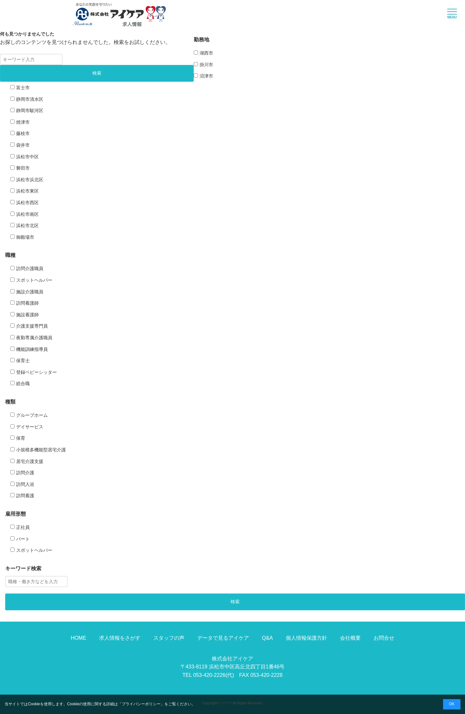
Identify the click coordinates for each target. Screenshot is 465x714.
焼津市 (23, 122)
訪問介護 (25, 472)
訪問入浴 (25, 484)
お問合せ (384, 638)
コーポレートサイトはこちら (232, 691)
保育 (20, 438)
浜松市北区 (27, 225)
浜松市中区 (27, 156)
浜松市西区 (27, 202)
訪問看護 (25, 495)
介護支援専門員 (32, 326)
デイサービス (29, 426)
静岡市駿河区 (29, 110)
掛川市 (206, 64)
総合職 (23, 383)
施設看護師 (27, 314)
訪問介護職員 (29, 268)
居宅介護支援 (29, 461)
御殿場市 (25, 237)
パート (23, 538)
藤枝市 (23, 133)
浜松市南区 (27, 214)
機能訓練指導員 (32, 349)
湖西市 (206, 53)
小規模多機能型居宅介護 (41, 449)
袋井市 (23, 145)
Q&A (267, 638)
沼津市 (206, 76)
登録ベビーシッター (36, 372)
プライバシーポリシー (141, 704)
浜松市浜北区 (29, 179)
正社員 (23, 527)
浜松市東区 (27, 191)
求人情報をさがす (119, 638)
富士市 (23, 87)
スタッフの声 (168, 638)
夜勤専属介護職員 (34, 337)
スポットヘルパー (34, 280)
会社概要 (350, 638)
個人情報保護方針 (306, 638)
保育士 (23, 360)
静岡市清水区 (29, 99)
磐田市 (23, 168)
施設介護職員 (29, 291)
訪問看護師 (27, 303)
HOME (78, 638)
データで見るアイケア (223, 638)
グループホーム (32, 415)
